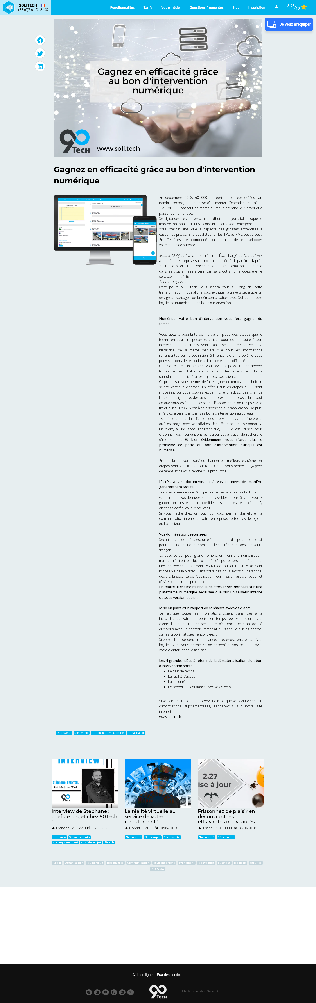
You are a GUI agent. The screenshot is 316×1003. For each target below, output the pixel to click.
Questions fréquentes (207, 7)
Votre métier (171, 7)
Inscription (256, 7)
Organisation (136, 733)
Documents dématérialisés (108, 733)
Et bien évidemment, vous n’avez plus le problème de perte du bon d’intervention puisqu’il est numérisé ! (210, 445)
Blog (236, 7)
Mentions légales (193, 991)
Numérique (81, 733)
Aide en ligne (143, 975)
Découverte (64, 733)
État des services (170, 975)
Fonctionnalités (122, 7)
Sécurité (212, 991)
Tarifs (147, 7)
